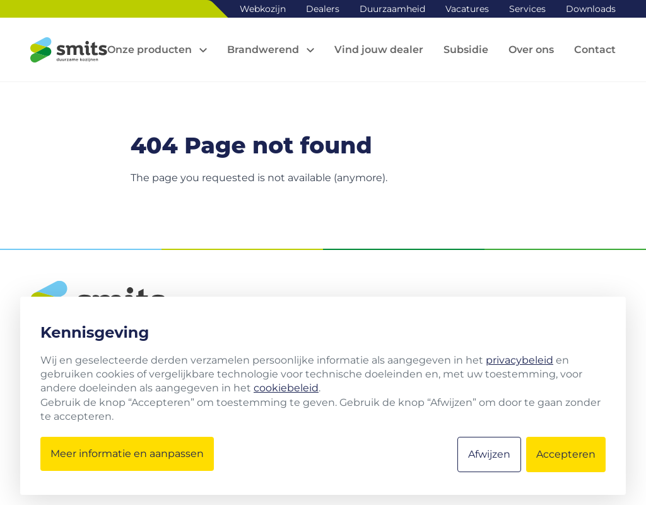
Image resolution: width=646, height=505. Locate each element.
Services (527, 9)
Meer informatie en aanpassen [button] (127, 454)
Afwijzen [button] (489, 454)
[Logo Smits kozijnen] (68, 49)
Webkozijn (263, 9)
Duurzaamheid (392, 9)
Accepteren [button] (566, 454)
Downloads (591, 9)
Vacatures (467, 9)
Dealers (322, 9)
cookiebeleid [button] (286, 388)
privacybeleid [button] (519, 360)
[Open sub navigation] (157, 50)
